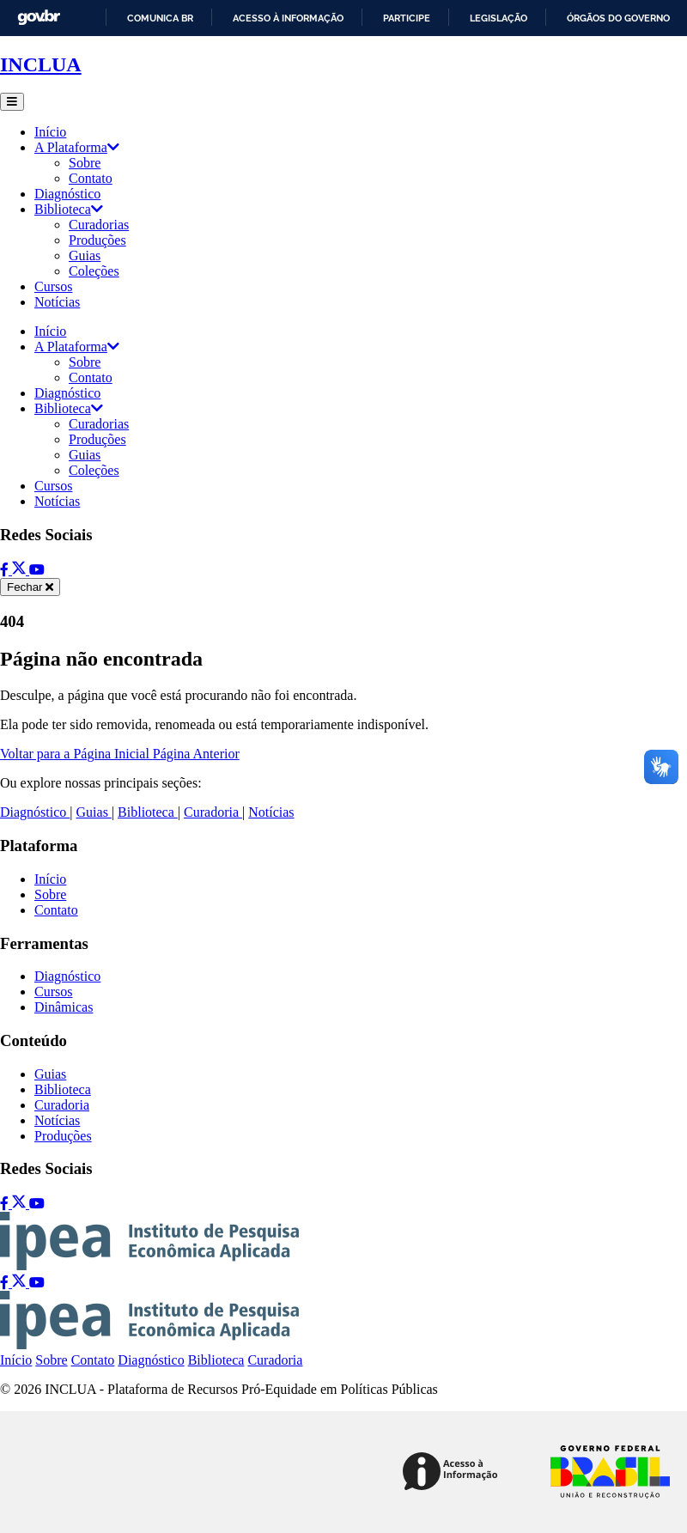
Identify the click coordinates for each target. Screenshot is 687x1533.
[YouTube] (37, 570)
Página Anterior (196, 753)
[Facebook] (6, 570)
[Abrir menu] (12, 102)
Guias (84, 255)
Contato (90, 178)
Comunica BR (160, 18)
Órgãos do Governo (618, 18)
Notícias (57, 302)
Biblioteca (68, 209)
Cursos (53, 286)
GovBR (38, 17)
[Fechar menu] (30, 587)
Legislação (498, 18)
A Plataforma (76, 147)
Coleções (94, 271)
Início (50, 132)
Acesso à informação (288, 18)
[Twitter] (20, 570)
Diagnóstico (67, 193)
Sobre (84, 162)
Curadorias (99, 224)
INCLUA (41, 64)
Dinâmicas (63, 1007)
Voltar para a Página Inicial (76, 753)
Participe (406, 18)
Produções (97, 240)
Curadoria (213, 812)
